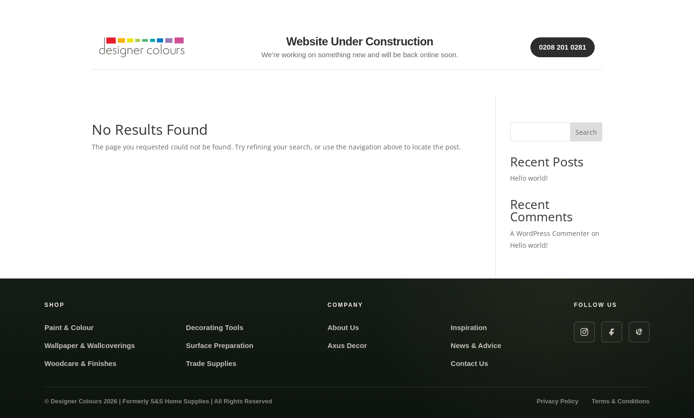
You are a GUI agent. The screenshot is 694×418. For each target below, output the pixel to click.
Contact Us (469, 363)
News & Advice (476, 345)
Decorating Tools (214, 327)
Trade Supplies (211, 363)
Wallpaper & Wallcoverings (89, 345)
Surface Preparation (219, 345)
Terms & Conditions (620, 401)
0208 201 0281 (562, 47)
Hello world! (529, 178)
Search (586, 132)
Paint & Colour (69, 327)
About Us (343, 327)
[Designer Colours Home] (144, 47)
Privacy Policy (557, 401)
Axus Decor (347, 345)
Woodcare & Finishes (80, 363)
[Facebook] (611, 332)
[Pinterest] (639, 332)
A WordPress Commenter (550, 233)
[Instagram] (584, 332)
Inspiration (469, 327)
